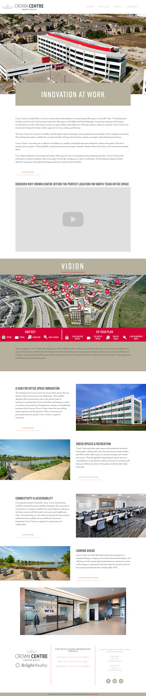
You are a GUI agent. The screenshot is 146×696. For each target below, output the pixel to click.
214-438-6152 (71, 657)
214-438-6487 (71, 666)
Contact (132, 7)
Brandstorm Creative (92, 694)
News (117, 7)
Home (90, 7)
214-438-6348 (71, 661)
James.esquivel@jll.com (83, 657)
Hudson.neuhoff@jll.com (83, 666)
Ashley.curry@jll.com (82, 661)
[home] (22, 7)
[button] (104, 7)
